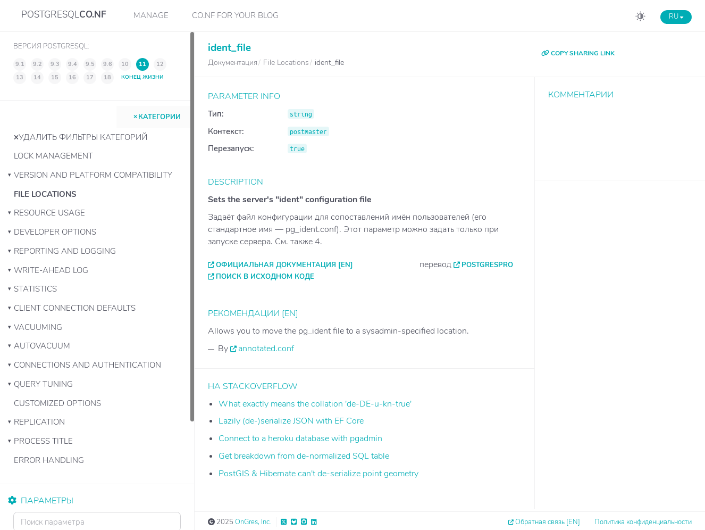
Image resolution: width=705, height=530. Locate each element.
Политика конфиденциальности (643, 522)
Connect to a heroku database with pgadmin (300, 438)
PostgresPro (487, 265)
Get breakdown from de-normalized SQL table (304, 456)
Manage (151, 15)
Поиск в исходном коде (265, 276)
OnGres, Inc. (253, 522)
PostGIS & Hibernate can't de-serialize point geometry (318, 473)
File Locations (45, 194)
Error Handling (49, 460)
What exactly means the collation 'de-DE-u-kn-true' (315, 404)
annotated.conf (266, 348)
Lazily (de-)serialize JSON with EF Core (291, 421)
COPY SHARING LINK (578, 53)
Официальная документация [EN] (284, 265)
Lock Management (53, 156)
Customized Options (57, 403)
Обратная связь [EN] (547, 522)
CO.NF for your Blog (235, 15)
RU (676, 16)
